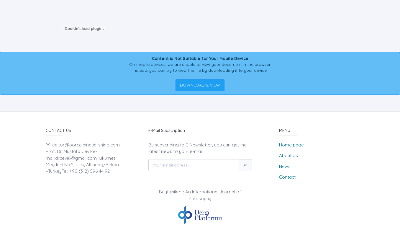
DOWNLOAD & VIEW (200, 85)
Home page (291, 145)
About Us (288, 155)
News (285, 166)
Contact (287, 177)
